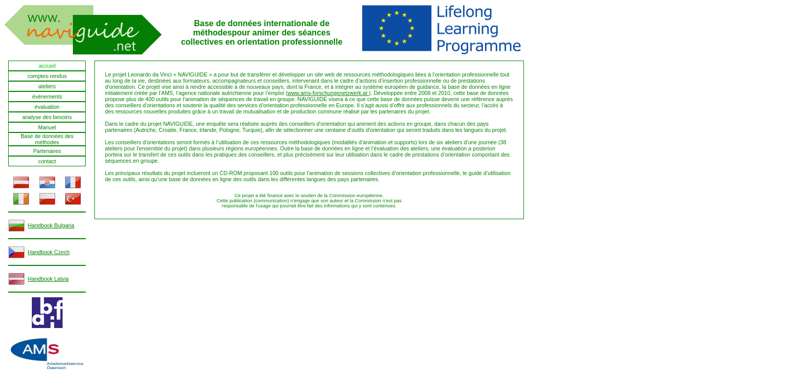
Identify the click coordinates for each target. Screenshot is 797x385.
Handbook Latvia (48, 279)
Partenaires (47, 151)
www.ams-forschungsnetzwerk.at (328, 93)
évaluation (47, 107)
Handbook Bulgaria (51, 225)
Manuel (47, 127)
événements (47, 96)
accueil (46, 66)
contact (47, 161)
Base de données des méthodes (47, 139)
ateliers (47, 86)
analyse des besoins (47, 117)
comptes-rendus (47, 76)
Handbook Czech (49, 252)
